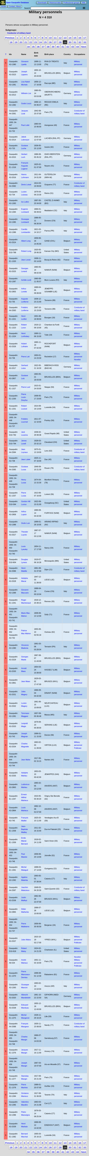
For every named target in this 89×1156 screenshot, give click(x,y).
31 (75, 42)
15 (75, 37)
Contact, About (15, 6)
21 (25, 42)
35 (33, 46)
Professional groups (71, 3)
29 (65, 42)
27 (55, 42)
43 (72, 46)
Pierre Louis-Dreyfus (24, 397)
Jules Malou (26, 940)
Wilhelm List (26, 93)
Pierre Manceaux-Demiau (25, 974)
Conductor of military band (19, 33)
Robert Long (26, 251)
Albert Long (26, 241)
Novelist (77, 360)
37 (43, 46)
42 (67, 46)
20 (20, 42)
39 (53, 46)
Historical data (55, 3)
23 (35, 42)
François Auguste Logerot (24, 166)
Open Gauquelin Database (14, 3)
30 (70, 42)
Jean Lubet (25, 459)
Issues (3, 6)
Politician (77, 748)
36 (38, 46)
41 (63, 46)
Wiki (83, 3)
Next (83, 46)
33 (84, 42)
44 (77, 46)
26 (50, 42)
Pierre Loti (25, 357)
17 (84, 37)
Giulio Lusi (25, 523)
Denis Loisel (26, 185)
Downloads (42, 3)
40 (58, 46)
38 (48, 46)
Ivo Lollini (25, 202)
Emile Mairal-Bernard (24, 841)
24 (40, 42)
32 (80, 42)
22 (30, 42)
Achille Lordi (26, 280)
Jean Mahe (25, 760)
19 (16, 42)
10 (50, 37)
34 (28, 46)
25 (45, 42)
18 (11, 42)
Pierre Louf (25, 387)
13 (65, 37)
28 (60, 42)
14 (70, 37)
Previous (9, 37)
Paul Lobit (25, 125)
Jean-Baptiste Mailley (24, 829)
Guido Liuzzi (26, 103)
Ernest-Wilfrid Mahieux (24, 797)
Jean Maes (25, 681)
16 (80, 37)
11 (55, 37)
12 (60, 37)
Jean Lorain (26, 260)
